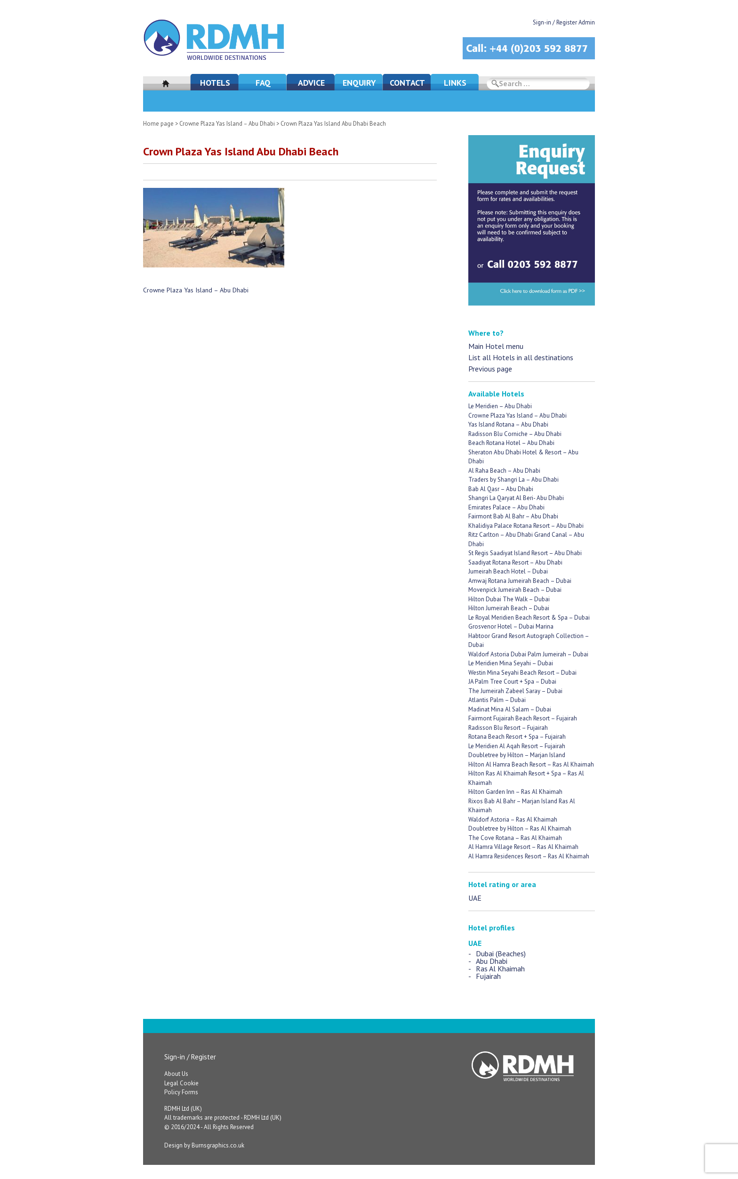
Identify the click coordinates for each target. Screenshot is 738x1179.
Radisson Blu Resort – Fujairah (508, 728)
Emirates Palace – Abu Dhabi (506, 507)
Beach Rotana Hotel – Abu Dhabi (511, 443)
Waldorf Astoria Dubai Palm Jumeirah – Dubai (528, 654)
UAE (474, 898)
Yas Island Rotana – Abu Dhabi (508, 424)
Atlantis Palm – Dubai (497, 700)
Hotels (215, 82)
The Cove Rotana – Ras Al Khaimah (515, 838)
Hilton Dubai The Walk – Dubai (509, 599)
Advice (311, 82)
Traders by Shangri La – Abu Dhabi (513, 480)
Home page (158, 124)
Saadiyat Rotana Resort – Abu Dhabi (515, 562)
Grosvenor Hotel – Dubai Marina (511, 626)
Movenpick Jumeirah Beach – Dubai (515, 590)
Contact (407, 82)
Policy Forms (181, 1092)
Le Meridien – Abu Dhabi (500, 406)
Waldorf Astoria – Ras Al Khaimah (512, 820)
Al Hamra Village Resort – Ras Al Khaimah (523, 847)
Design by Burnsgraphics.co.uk (204, 1145)
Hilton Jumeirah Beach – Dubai (508, 608)
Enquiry (359, 82)
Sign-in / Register (190, 1056)
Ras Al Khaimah (500, 968)
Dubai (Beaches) (501, 953)
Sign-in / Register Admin (564, 22)
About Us (176, 1074)
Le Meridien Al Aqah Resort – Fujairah (516, 746)
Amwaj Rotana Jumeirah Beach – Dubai (519, 581)
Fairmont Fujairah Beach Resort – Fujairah (522, 718)
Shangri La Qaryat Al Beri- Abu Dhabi (516, 498)
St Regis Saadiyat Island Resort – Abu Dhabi (525, 553)
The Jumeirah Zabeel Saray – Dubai (515, 691)
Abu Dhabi (491, 961)
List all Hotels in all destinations (520, 357)
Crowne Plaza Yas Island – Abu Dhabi (227, 124)
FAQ (263, 82)
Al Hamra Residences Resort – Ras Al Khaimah (528, 856)
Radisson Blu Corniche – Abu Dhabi (515, 434)
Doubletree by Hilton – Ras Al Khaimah (519, 828)
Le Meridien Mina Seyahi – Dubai (510, 663)
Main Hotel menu (495, 346)
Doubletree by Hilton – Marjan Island (516, 755)
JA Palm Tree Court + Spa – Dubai (512, 682)
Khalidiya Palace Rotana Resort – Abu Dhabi (526, 526)
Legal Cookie (181, 1083)
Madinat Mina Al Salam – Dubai (509, 709)
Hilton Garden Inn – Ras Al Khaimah (515, 792)
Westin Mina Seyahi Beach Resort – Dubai (522, 673)
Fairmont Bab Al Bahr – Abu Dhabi (513, 516)
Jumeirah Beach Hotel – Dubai (508, 571)
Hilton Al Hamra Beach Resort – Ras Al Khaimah (531, 764)
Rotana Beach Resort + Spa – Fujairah (517, 737)
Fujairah (488, 976)
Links (455, 82)
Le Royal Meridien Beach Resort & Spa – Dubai (529, 618)
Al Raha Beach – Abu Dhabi (504, 471)
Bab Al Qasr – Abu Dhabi (500, 489)
